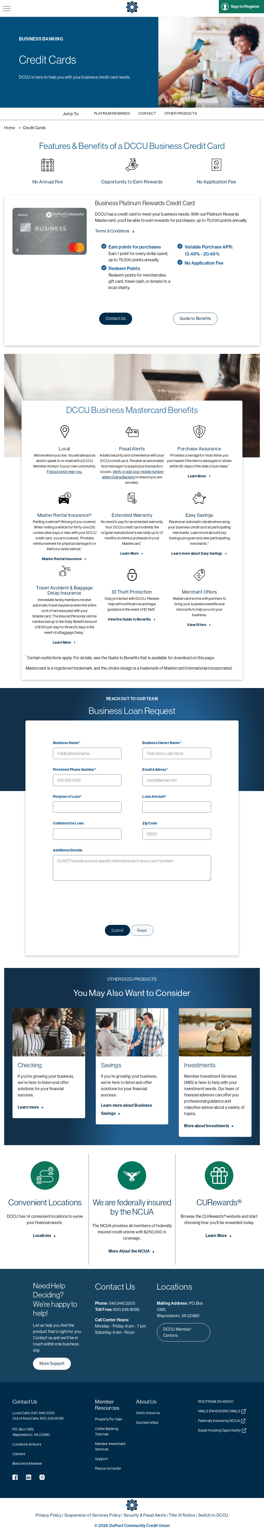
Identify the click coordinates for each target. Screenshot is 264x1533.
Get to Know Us (148, 1413)
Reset (142, 930)
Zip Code (149, 823)
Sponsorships (147, 1422)
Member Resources (107, 1405)
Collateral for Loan (68, 823)
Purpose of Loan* (67, 796)
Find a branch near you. (64, 472)
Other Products (180, 113)
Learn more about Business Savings (126, 1109)
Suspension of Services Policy (92, 1515)
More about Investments (206, 1125)
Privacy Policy (49, 1515)
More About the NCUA (129, 1251)
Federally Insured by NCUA (222, 1421)
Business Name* (66, 743)
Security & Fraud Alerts (145, 1515)
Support (101, 1459)
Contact (147, 113)
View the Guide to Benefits (129, 619)
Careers (18, 1454)
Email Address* (155, 769)
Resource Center (108, 1468)
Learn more (28, 1107)
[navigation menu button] (6, 8)
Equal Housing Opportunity (222, 1430)
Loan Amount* (154, 796)
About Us (146, 1402)
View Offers (196, 625)
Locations (42, 1235)
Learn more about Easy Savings (196, 553)
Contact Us (24, 1402)
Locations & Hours (26, 1444)
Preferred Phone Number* (74, 769)
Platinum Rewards (112, 113)
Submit (117, 930)
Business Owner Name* (161, 743)
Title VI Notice (182, 1515)
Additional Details (67, 850)
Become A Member (27, 1463)
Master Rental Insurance (62, 559)
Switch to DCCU (213, 1515)
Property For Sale (108, 1419)
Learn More (197, 476)
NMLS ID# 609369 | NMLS (222, 1411)
